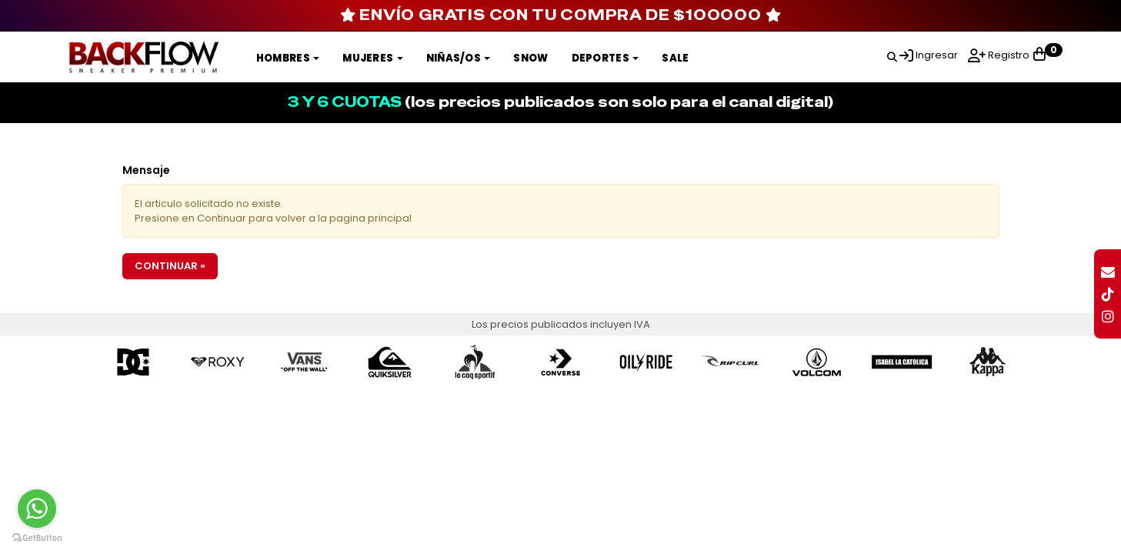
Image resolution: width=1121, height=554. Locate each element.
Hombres (287, 58)
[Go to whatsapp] (37, 508)
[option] (133, 362)
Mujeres (372, 58)
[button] (892, 55)
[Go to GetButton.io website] (37, 538)
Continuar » (170, 266)
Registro (1007, 55)
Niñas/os (458, 58)
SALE (675, 58)
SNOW (530, 58)
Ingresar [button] (937, 55)
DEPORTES (605, 58)
